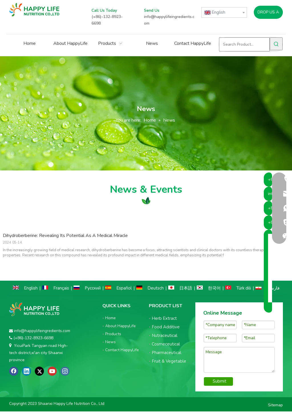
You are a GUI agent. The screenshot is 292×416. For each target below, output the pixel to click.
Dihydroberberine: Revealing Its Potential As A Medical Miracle (65, 235)
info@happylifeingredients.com (42, 330)
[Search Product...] (244, 44)
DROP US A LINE (268, 14)
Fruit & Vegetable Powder (177, 361)
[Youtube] (52, 371)
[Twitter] (39, 371)
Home (110, 318)
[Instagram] (65, 371)
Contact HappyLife (122, 350)
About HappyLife (120, 326)
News (110, 342)
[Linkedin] (26, 371)
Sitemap (275, 406)
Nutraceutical (164, 335)
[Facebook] (13, 371)
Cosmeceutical (166, 344)
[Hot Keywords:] (276, 43)
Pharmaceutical (166, 352)
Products (113, 334)
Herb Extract (164, 318)
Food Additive (166, 327)
